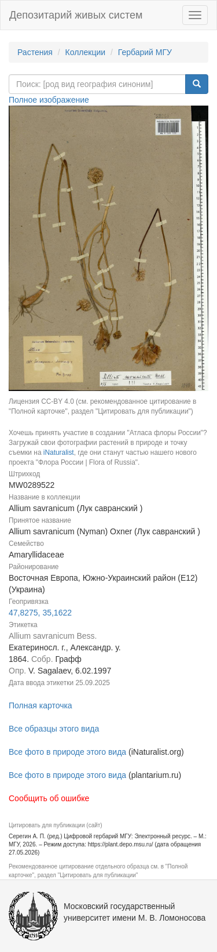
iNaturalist (58, 452)
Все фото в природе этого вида (67, 751)
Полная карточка (40, 705)
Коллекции (85, 52)
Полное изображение (49, 99)
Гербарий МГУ (145, 52)
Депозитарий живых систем (75, 15)
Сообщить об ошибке (49, 798)
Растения (35, 52)
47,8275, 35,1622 (40, 612)
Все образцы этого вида (54, 728)
